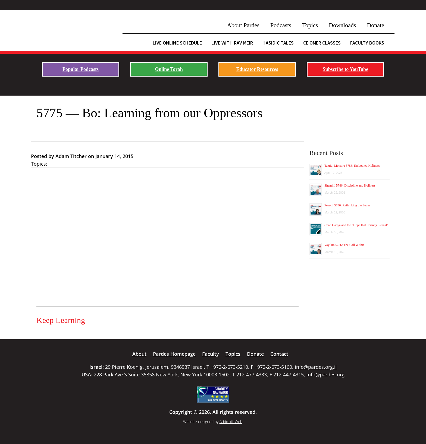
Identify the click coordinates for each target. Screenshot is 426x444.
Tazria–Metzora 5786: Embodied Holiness (352, 166)
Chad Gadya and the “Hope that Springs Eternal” (356, 225)
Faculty (210, 354)
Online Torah (169, 69)
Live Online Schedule (177, 43)
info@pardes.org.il (316, 367)
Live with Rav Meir (232, 43)
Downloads (342, 25)
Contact (279, 354)
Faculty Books (367, 43)
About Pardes (243, 25)
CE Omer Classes (322, 43)
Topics (310, 25)
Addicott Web (231, 421)
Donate (375, 25)
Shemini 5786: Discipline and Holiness (349, 185)
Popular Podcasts (80, 69)
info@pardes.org (325, 374)
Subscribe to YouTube (345, 69)
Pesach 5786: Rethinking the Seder (347, 205)
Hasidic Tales (278, 43)
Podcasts (280, 25)
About (139, 354)
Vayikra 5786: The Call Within (344, 245)
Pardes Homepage (174, 354)
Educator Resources (257, 69)
